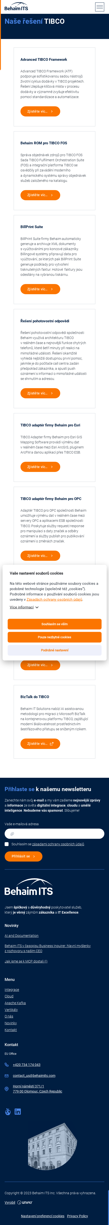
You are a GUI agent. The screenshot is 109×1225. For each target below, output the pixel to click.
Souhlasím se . (48, 844)
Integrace (12, 990)
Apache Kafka (15, 1003)
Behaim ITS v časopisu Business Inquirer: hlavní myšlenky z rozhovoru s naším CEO (48, 948)
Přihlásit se (21, 856)
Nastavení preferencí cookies (42, 1216)
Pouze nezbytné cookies (54, 637)
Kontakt (11, 1030)
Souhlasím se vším (54, 624)
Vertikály (11, 1010)
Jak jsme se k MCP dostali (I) (26, 961)
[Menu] (100, 7)
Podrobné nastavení (54, 650)
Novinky (11, 1023)
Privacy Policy (77, 1216)
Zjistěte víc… (37, 111)
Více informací (22, 607)
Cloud (9, 996)
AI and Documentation (22, 936)
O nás (9, 1016)
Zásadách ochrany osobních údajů (54, 599)
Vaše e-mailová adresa (22, 824)
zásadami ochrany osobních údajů (58, 844)
